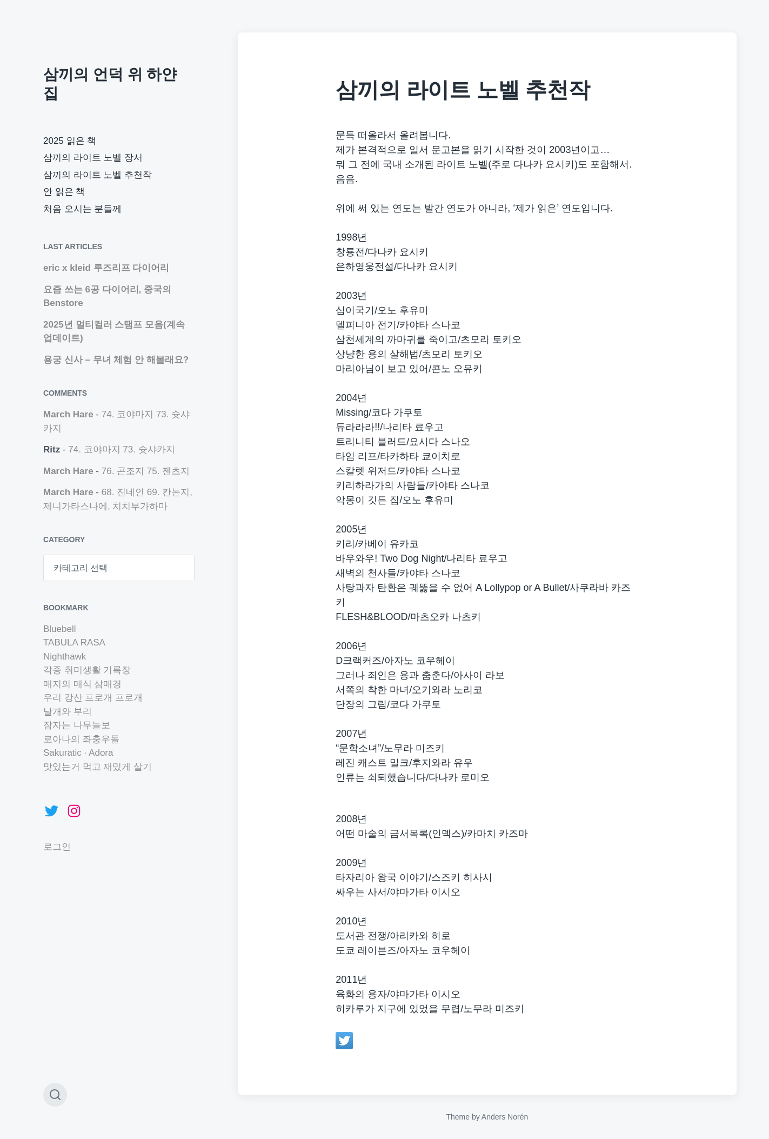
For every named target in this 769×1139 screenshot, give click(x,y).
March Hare (68, 414)
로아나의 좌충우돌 (81, 739)
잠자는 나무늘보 (76, 725)
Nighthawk (64, 656)
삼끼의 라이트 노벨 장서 (93, 157)
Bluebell (59, 629)
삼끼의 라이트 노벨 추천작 (97, 175)
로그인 (57, 847)
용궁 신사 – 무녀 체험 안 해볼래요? (116, 360)
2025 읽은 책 (69, 141)
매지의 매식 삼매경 (82, 684)
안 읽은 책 (64, 191)
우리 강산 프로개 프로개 (93, 697)
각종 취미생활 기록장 (87, 670)
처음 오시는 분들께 (82, 209)
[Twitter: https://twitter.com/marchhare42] (51, 811)
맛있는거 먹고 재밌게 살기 (97, 767)
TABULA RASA (74, 642)
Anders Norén (505, 1117)
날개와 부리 (67, 712)
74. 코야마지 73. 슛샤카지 (121, 449)
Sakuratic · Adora (78, 753)
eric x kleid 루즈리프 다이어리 (106, 268)
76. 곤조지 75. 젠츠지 (146, 471)
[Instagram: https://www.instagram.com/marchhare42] (74, 811)
